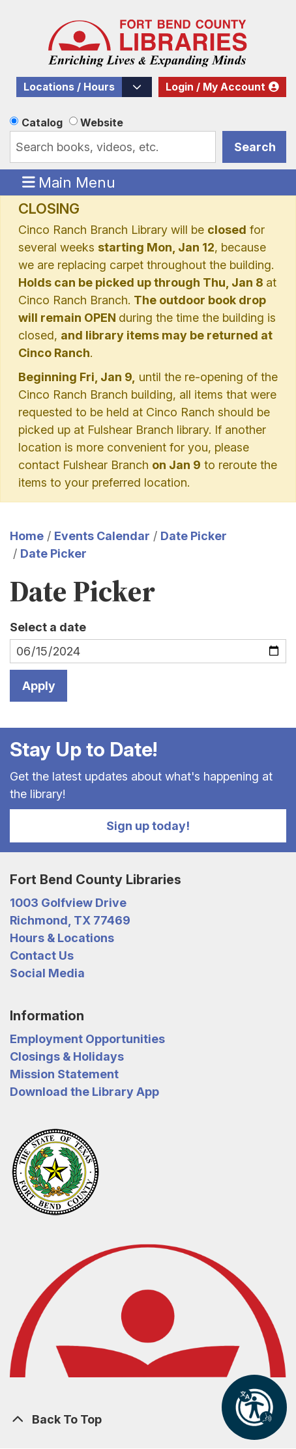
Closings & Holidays (67, 1056)
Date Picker (193, 536)
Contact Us (42, 955)
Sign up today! (148, 826)
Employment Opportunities (87, 1039)
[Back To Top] (148, 1419)
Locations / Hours (69, 87)
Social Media (47, 973)
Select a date (48, 627)
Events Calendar (102, 536)
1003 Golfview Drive (68, 903)
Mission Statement (64, 1074)
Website (101, 122)
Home (27, 536)
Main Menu (69, 182)
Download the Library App (84, 1091)
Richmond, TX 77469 (70, 920)
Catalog (42, 122)
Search (255, 147)
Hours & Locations (62, 938)
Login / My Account (215, 87)
